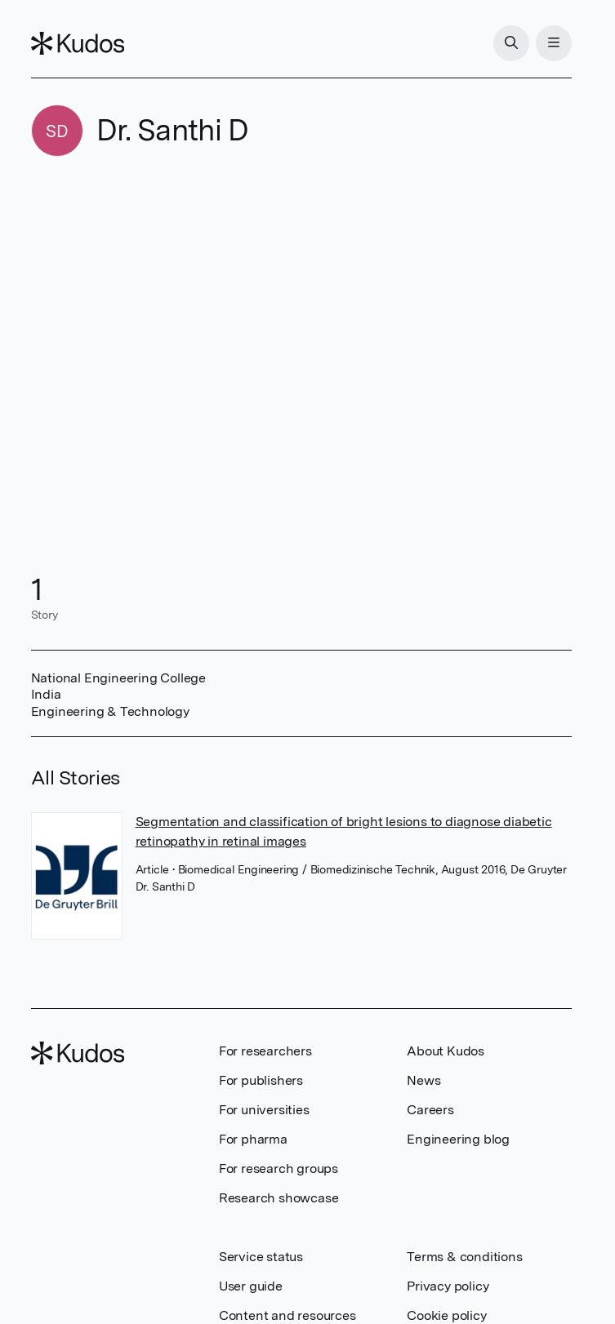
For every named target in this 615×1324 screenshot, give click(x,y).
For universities (264, 1109)
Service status (261, 1256)
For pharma (253, 1139)
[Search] (511, 43)
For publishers (261, 1080)
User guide (251, 1286)
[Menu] (554, 43)
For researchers (265, 1051)
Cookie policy (446, 1315)
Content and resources (287, 1315)
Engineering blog (458, 1139)
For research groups (278, 1168)
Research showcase (279, 1198)
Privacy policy (447, 1286)
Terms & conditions (464, 1256)
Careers (430, 1109)
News (423, 1080)
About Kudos (445, 1051)
